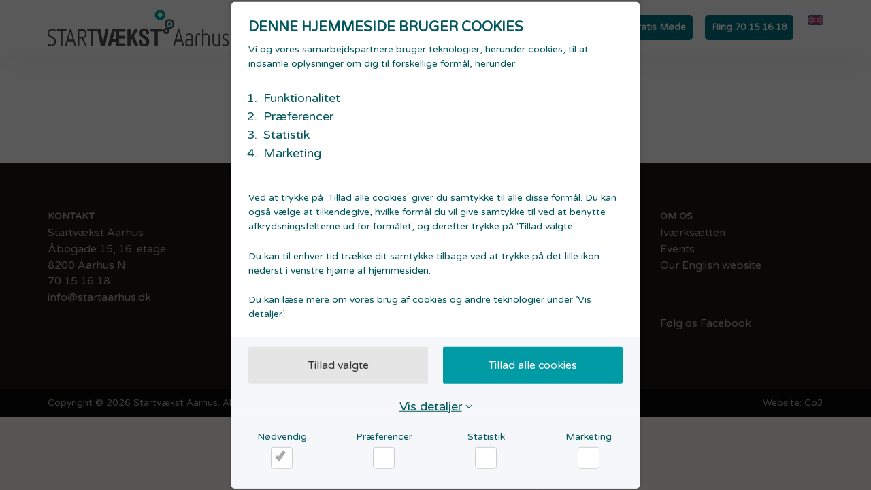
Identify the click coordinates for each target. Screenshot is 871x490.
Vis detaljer (430, 405)
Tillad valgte (338, 365)
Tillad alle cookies (533, 365)
